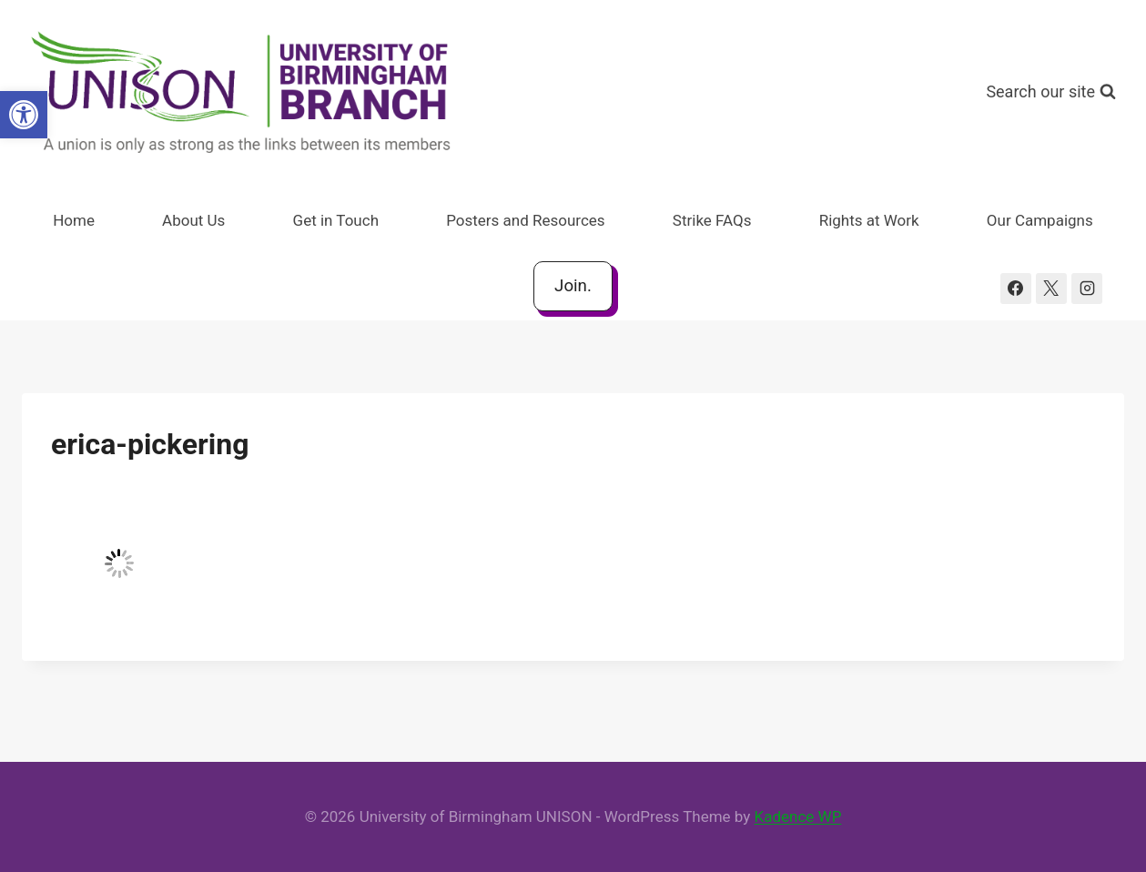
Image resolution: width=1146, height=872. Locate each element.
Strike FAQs (712, 220)
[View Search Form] (1051, 92)
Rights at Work (869, 220)
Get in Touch (336, 220)
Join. (573, 286)
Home (74, 220)
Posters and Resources (525, 220)
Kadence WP (798, 816)
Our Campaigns (1040, 220)
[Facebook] (1015, 288)
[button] (23, 114)
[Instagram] (1086, 288)
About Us (193, 220)
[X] (1051, 288)
